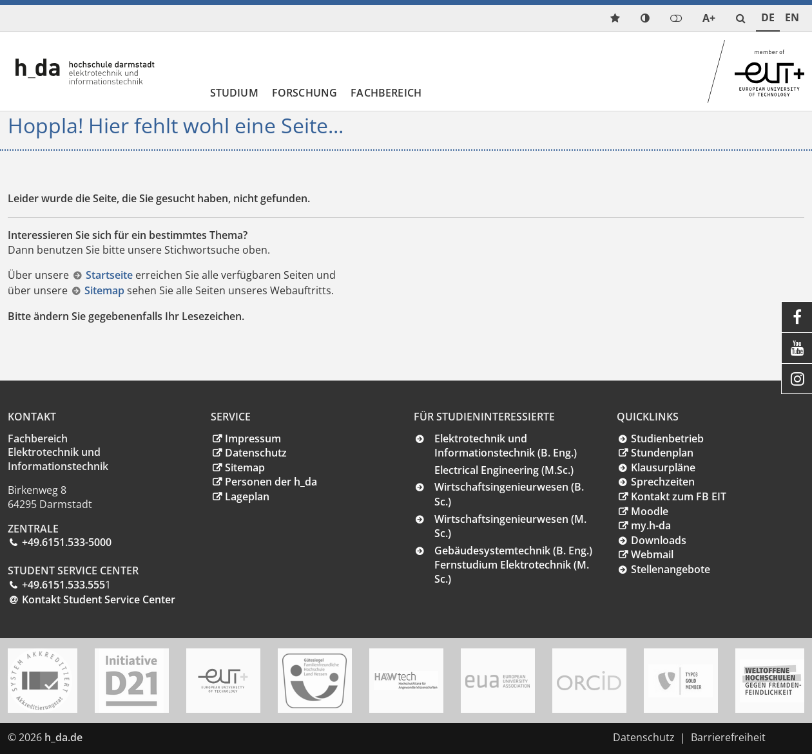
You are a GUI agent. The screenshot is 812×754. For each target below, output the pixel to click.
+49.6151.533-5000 (66, 542)
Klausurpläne (663, 467)
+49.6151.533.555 (63, 585)
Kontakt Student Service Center (98, 599)
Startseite (110, 275)
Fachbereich (386, 93)
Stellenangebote (670, 569)
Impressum (253, 438)
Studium (234, 93)
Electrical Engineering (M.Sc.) (504, 470)
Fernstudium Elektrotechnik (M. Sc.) (511, 572)
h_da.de (63, 737)
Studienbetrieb (667, 438)
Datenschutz (256, 453)
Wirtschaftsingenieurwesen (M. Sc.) (510, 526)
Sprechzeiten (663, 482)
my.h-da (651, 525)
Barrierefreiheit (728, 737)
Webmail (652, 554)
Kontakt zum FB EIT (678, 496)
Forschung (304, 93)
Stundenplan (662, 453)
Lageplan (247, 496)
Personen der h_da (271, 482)
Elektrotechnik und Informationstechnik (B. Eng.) (505, 445)
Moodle (649, 511)
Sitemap (105, 290)
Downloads (658, 540)
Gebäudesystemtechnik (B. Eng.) (513, 550)
